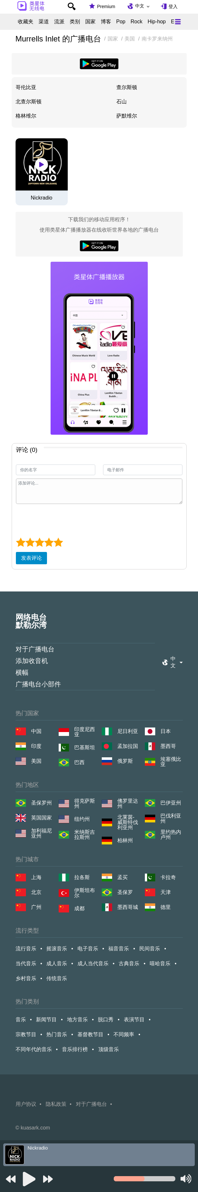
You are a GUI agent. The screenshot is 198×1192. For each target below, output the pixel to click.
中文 (139, 5)
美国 (36, 761)
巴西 (79, 762)
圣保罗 (125, 892)
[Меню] (178, 22)
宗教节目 (26, 1034)
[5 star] (58, 542)
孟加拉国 (127, 746)
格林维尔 (26, 116)
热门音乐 (56, 1034)
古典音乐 (129, 963)
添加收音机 (32, 660)
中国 (36, 731)
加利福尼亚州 (41, 833)
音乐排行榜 (75, 1049)
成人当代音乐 (93, 963)
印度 (36, 746)
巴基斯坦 (84, 747)
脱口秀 (105, 1019)
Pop (120, 21)
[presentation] (65, 520)
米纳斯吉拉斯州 (84, 835)
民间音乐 (149, 948)
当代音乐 (26, 963)
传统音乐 (56, 978)
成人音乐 (56, 963)
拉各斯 (82, 877)
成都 (79, 908)
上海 (36, 877)
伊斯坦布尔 (84, 893)
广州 (36, 907)
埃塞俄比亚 (170, 762)
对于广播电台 (35, 649)
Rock (136, 21)
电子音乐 (87, 948)
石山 (121, 101)
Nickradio (41, 198)
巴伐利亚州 (170, 818)
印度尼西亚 (84, 732)
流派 (59, 21)
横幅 (22, 672)
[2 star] (30, 542)
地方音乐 (77, 1019)
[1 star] (20, 542)
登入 (173, 6)
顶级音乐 (108, 1049)
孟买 (122, 877)
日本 (165, 731)
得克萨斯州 (84, 803)
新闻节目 (46, 1019)
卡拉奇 (168, 877)
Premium (106, 6)
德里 (165, 907)
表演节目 (134, 1019)
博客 (106, 21)
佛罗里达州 (127, 803)
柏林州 (125, 840)
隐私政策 (56, 1104)
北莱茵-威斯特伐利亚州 (127, 822)
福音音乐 (118, 948)
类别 (75, 21)
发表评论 (31, 558)
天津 (165, 892)
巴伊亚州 (170, 803)
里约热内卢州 (170, 835)
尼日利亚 (127, 731)
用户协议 (26, 1104)
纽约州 (82, 819)
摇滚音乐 (56, 948)
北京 (36, 892)
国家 (90, 21)
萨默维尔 (126, 116)
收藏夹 (25, 21)
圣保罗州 (41, 803)
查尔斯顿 (126, 87)
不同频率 (123, 1034)
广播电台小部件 (38, 684)
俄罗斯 (125, 761)
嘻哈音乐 (160, 963)
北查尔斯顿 (28, 101)
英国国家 (41, 817)
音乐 (21, 1019)
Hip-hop (156, 21)
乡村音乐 (26, 978)
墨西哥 (168, 746)
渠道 (44, 21)
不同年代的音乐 (34, 1049)
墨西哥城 (127, 907)
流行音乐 (26, 948)
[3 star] (39, 542)
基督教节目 (90, 1034)
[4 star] (48, 542)
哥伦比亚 (26, 87)
